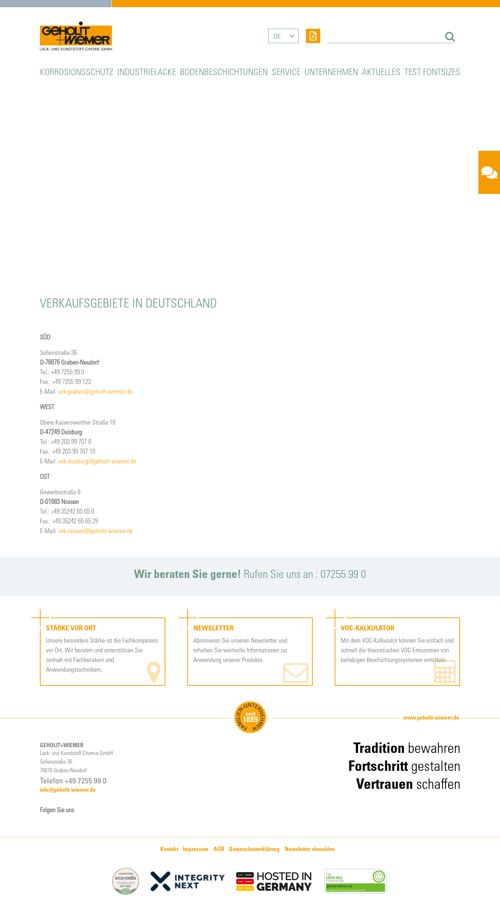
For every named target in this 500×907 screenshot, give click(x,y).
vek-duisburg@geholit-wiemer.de (97, 461)
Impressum (195, 848)
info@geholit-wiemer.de (68, 789)
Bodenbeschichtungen (224, 71)
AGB (219, 848)
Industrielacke (146, 71)
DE (277, 36)
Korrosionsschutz (76, 71)
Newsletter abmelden (310, 848)
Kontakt (169, 848)
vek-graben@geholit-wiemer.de (95, 391)
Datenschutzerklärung (254, 848)
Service (286, 71)
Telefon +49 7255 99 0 (73, 780)
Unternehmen (331, 71)
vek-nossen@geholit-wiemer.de (95, 530)
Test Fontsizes (432, 71)
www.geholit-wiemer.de (431, 717)
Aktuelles (381, 71)
